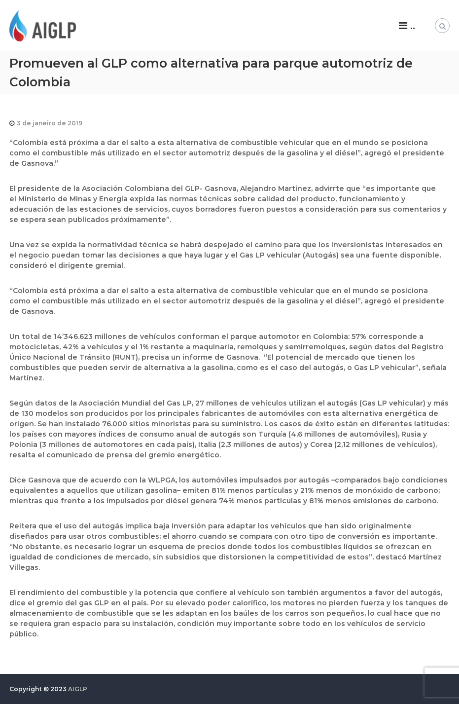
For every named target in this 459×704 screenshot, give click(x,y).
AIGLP (77, 689)
